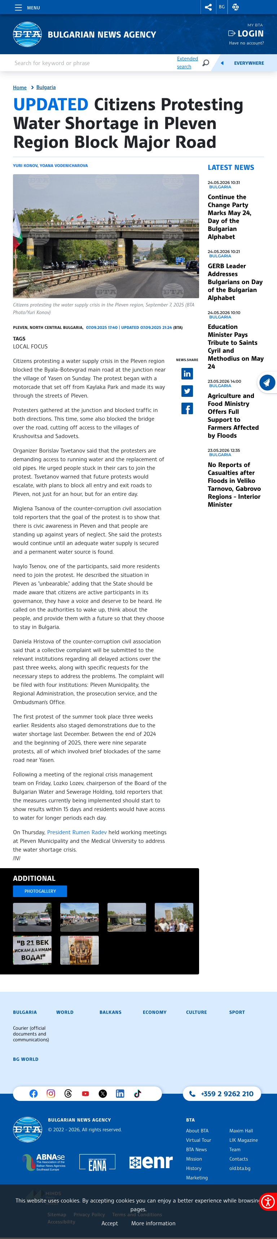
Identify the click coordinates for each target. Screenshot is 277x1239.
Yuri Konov (25, 165)
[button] (208, 7)
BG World (26, 1059)
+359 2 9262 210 (227, 1093)
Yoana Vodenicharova (64, 165)
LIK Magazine (243, 1140)
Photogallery (40, 891)
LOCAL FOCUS (30, 346)
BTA (190, 1120)
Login (251, 33)
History (193, 1168)
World (65, 1012)
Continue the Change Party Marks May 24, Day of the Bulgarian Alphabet (229, 217)
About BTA (197, 1131)
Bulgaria (46, 87)
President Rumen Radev (77, 832)
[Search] (205, 62)
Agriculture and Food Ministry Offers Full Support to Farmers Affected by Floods (233, 416)
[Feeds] (222, 62)
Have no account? (246, 43)
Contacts (238, 1159)
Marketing (197, 1178)
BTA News (196, 1150)
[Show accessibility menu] (268, 1202)
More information (153, 1223)
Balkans (111, 1012)
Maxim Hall (241, 1131)
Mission (194, 1159)
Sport (237, 1012)
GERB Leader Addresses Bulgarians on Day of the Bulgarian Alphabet (235, 282)
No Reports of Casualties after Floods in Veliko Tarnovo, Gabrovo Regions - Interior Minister (234, 485)
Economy (155, 1012)
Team (235, 1150)
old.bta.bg (240, 1168)
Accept (109, 1223)
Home (20, 88)
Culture (196, 1012)
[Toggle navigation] (27, 6)
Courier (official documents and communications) (31, 1034)
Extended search (187, 63)
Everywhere (249, 63)
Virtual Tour (198, 1140)
